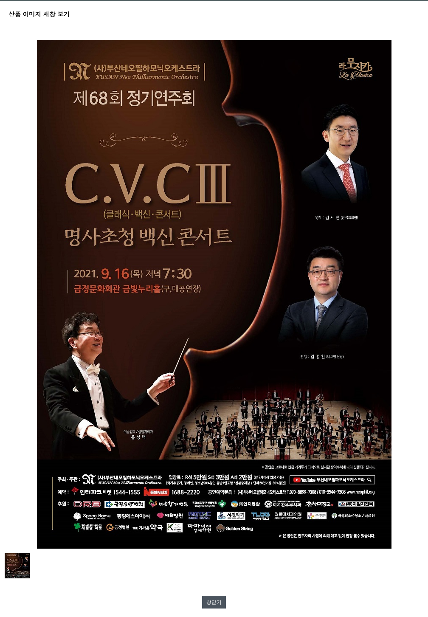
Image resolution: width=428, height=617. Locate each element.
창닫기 (214, 602)
